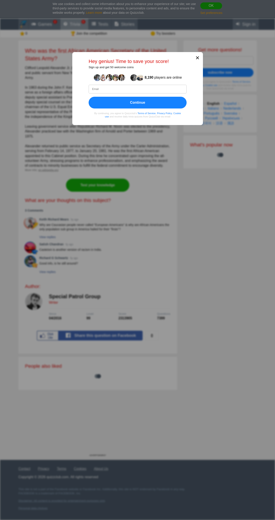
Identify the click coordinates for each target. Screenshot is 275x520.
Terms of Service (146, 113)
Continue (137, 102)
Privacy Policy (164, 113)
